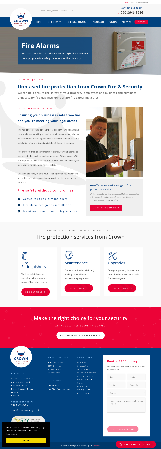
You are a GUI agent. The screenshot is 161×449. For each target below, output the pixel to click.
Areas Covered (84, 379)
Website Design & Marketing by (80, 445)
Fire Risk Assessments (59, 389)
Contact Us (82, 366)
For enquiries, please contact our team (56, 10)
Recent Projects (85, 376)
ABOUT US (126, 22)
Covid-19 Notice (85, 393)
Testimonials (83, 369)
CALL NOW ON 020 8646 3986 (78, 335)
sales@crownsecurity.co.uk (25, 410)
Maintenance (54, 373)
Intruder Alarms (55, 362)
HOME (39, 22)
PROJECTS (113, 22)
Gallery (81, 383)
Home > (127, 2)
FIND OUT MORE (33, 292)
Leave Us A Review (86, 373)
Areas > (132, 2)
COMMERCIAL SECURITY (76, 22)
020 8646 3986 (132, 12)
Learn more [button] (11, 434)
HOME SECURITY (54, 22)
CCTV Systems (55, 366)
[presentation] (126, 419)
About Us (81, 362)
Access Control (55, 369)
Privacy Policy (84, 390)
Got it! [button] (26, 440)
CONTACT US (141, 22)
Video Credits (84, 386)
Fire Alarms (53, 385)
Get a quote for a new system (106, 208)
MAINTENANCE (98, 22)
